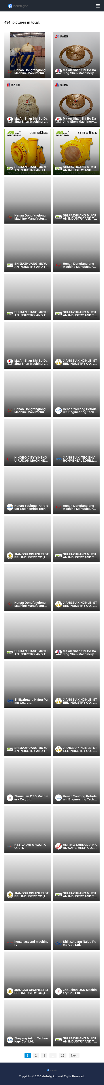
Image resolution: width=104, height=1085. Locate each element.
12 (62, 1055)
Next (74, 1055)
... (53, 1055)
